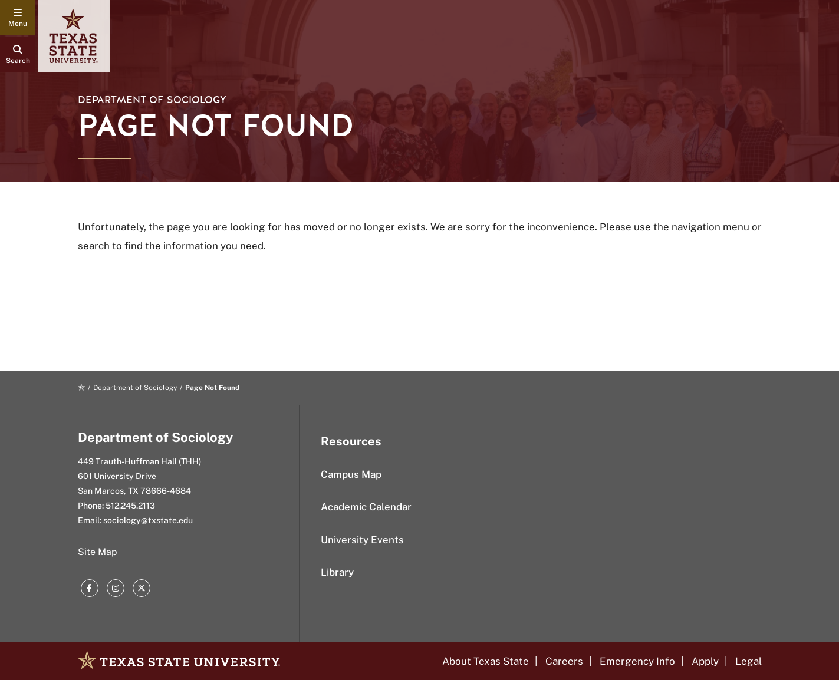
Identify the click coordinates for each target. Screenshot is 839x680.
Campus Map (351, 474)
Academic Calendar (366, 507)
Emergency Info (637, 661)
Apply (705, 661)
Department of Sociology (152, 100)
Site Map (97, 551)
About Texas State (485, 661)
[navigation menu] (17, 17)
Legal (748, 661)
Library (337, 572)
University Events (362, 540)
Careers (564, 661)
